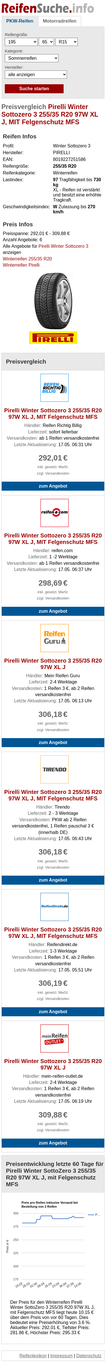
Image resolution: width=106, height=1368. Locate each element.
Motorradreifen (59, 21)
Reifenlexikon (33, 1355)
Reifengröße (16, 34)
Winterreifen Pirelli (21, 265)
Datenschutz (88, 1355)
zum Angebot (53, 486)
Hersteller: (14, 67)
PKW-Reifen (19, 21)
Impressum (61, 1355)
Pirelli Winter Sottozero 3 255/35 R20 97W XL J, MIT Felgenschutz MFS (53, 413)
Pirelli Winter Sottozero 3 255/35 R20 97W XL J (53, 664)
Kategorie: (14, 51)
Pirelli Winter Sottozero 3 (63, 246)
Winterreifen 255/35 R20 (27, 258)
